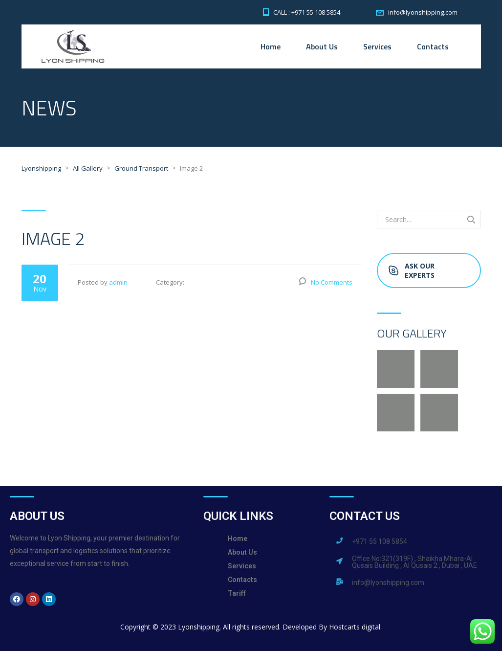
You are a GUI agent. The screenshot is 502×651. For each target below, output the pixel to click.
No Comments (331, 282)
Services (377, 46)
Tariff (237, 593)
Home (271, 46)
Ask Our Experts (412, 270)
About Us (322, 46)
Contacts (433, 46)
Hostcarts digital (354, 626)
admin (118, 282)
